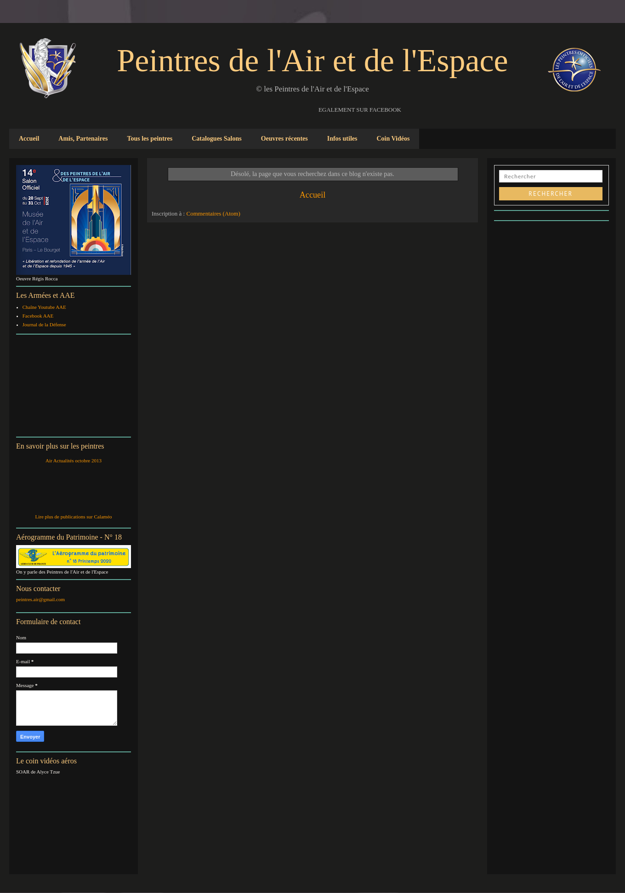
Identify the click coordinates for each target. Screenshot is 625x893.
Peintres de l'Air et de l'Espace (312, 60)
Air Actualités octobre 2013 (73, 460)
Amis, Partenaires (83, 138)
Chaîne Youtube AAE (44, 307)
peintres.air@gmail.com (40, 599)
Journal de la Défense (44, 324)
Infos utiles (342, 138)
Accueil (29, 138)
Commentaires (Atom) (213, 213)
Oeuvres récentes (284, 138)
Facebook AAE (38, 316)
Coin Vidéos (392, 138)
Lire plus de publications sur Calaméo (73, 516)
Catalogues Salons (217, 138)
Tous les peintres (149, 138)
